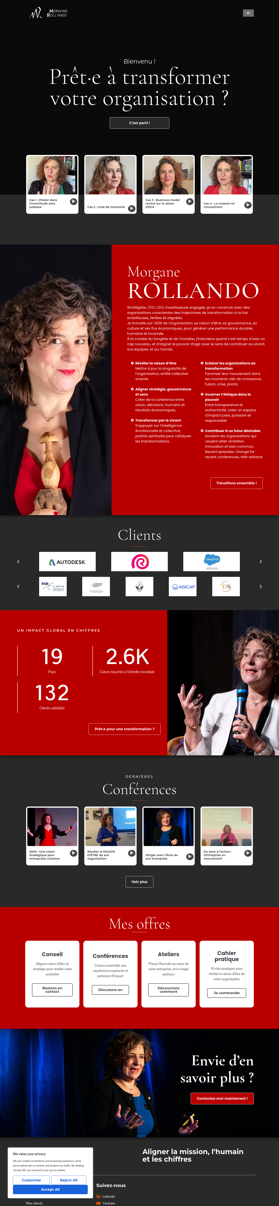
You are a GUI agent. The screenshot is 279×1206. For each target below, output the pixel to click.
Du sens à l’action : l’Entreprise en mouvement (218, 855)
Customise (31, 1180)
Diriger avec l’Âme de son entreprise (162, 856)
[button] (73, 201)
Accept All (50, 1189)
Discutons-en (110, 990)
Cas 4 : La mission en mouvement (219, 205)
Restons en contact (52, 990)
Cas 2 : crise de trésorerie (106, 207)
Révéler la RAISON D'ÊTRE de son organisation (101, 855)
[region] (50, 1173)
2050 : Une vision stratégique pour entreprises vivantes (44, 855)
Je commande (227, 993)
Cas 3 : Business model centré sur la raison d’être (163, 203)
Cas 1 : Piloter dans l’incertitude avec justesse (43, 203)
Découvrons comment (169, 990)
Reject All (69, 1180)
